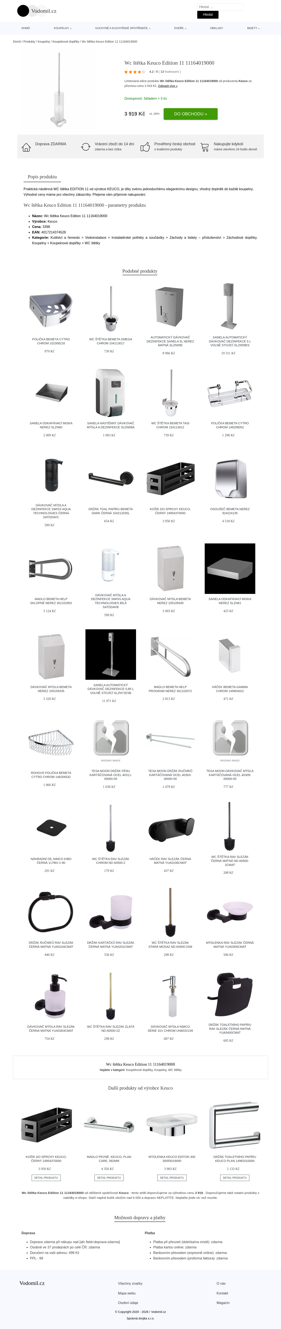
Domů (25, 28)
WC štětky (175, 1070)
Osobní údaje (128, 1303)
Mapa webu (127, 1293)
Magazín (223, 1303)
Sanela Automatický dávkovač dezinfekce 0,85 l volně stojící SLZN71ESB (111, 689)
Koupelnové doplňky (66, 41)
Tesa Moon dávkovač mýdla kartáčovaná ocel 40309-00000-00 (230, 774)
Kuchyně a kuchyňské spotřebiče (121, 28)
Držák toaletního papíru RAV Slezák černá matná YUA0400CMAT (230, 1028)
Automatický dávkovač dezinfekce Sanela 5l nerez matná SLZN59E (170, 341)
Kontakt (222, 1293)
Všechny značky (130, 1283)
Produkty (29, 41)
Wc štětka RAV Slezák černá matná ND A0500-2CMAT (230, 860)
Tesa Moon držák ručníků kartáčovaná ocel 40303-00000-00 (170, 774)
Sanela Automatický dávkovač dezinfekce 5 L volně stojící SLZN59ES (230, 341)
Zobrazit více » (167, 86)
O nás (221, 1283)
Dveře (179, 28)
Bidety (252, 28)
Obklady (216, 28)
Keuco (243, 81)
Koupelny (61, 28)
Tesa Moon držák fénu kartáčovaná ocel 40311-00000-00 (110, 774)
